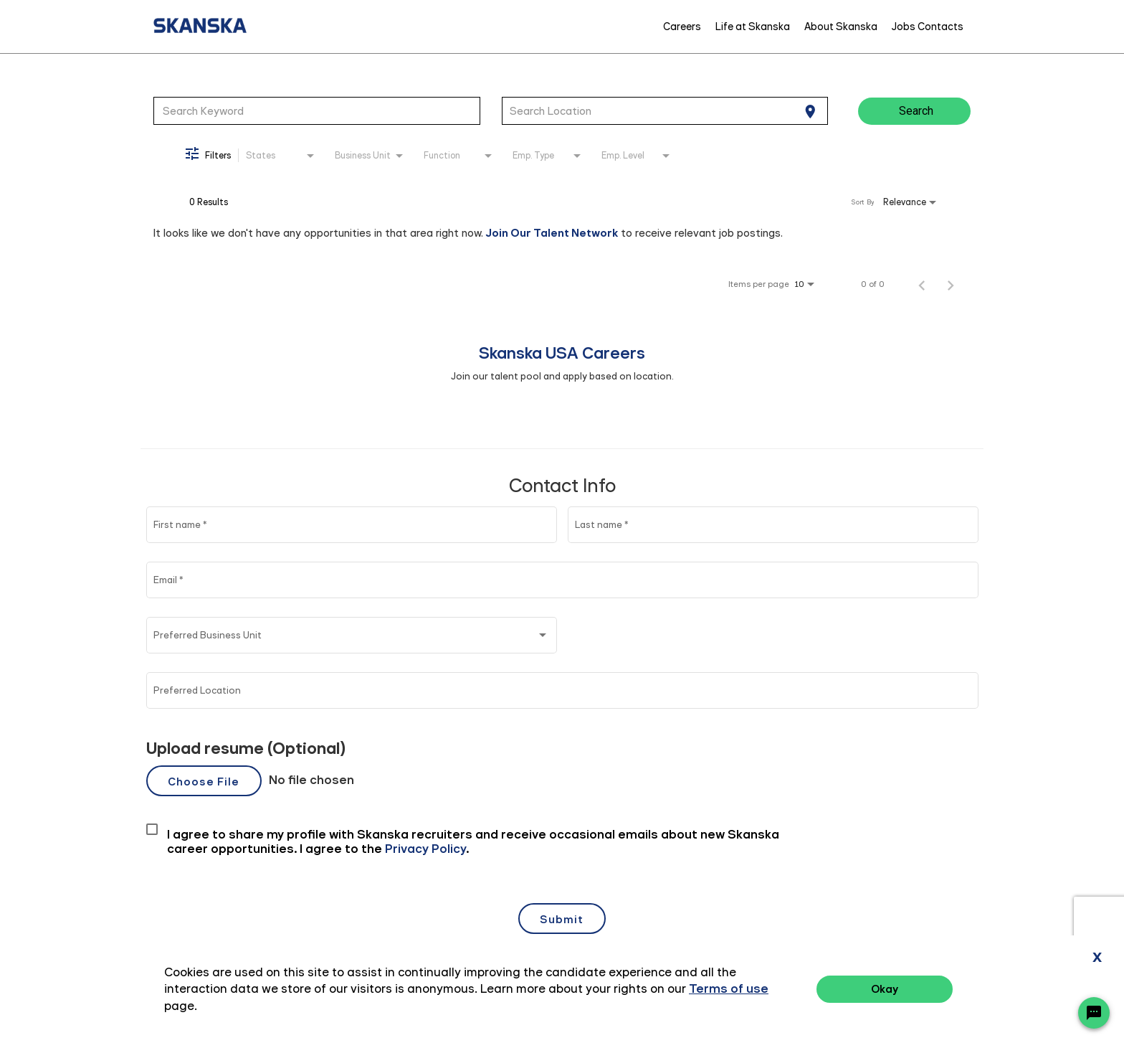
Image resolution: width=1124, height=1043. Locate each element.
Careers (682, 26)
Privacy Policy (952, 991)
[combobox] (317, 110)
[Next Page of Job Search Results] (950, 284)
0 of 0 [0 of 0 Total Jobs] (873, 284)
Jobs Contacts (927, 26)
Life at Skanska (752, 26)
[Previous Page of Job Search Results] (922, 284)
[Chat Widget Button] (1094, 1013)
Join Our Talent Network (552, 233)
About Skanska (840, 26)
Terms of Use (1034, 991)
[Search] (914, 111)
